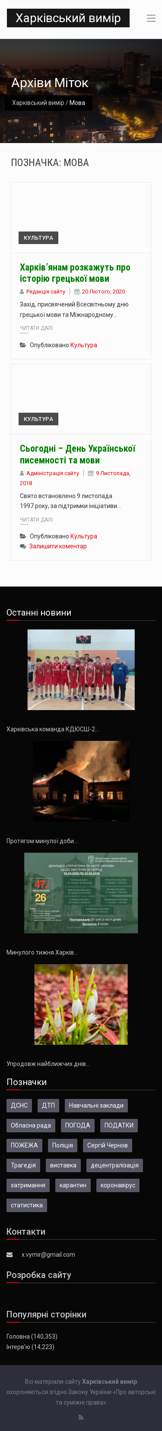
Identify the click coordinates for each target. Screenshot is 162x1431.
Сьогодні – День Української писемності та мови (77, 454)
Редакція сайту (45, 291)
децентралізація (115, 1165)
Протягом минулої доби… (42, 841)
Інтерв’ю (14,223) (30, 1346)
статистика (27, 1205)
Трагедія (23, 1165)
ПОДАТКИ (119, 1125)
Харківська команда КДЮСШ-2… (52, 729)
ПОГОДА (77, 1125)
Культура (38, 238)
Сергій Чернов (107, 1145)
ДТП (48, 1105)
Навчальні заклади (96, 1105)
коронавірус (118, 1185)
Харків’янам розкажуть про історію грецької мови (75, 273)
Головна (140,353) (31, 1336)
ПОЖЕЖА (24, 1145)
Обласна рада (31, 1125)
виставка (63, 1165)
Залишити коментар (58, 546)
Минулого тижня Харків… (42, 952)
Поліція (62, 1145)
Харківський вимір (68, 18)
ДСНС (19, 1105)
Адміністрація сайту (52, 473)
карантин (73, 1185)
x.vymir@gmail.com (48, 1254)
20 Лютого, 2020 (103, 291)
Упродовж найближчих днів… (48, 1063)
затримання (28, 1185)
